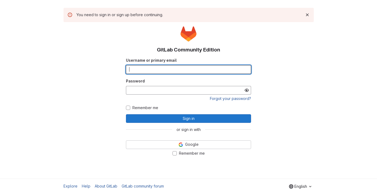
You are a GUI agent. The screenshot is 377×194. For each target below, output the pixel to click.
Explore (70, 186)
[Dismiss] (307, 15)
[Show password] (246, 90)
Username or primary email (151, 60)
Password (135, 81)
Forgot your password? (230, 98)
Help (86, 186)
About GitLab (106, 186)
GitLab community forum (143, 186)
